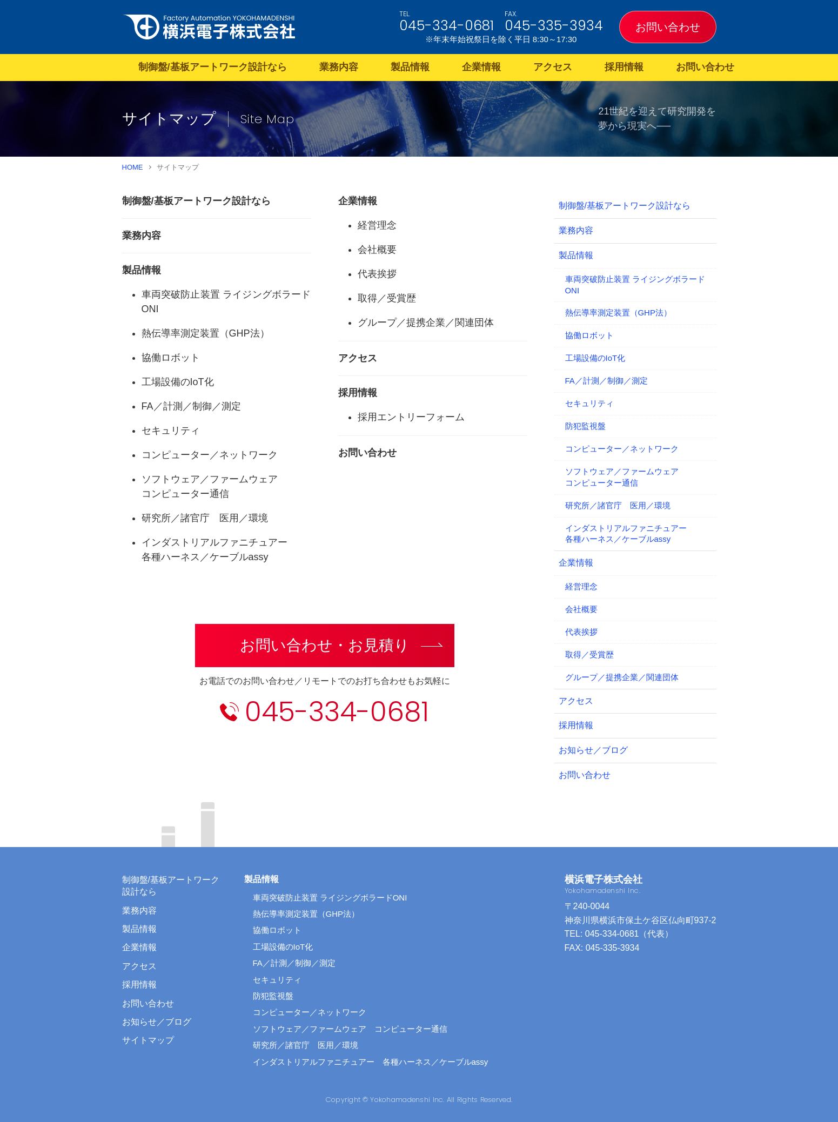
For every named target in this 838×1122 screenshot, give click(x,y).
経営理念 (377, 225)
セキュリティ (171, 430)
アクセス (552, 67)
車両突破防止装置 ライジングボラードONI (635, 284)
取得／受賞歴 (387, 298)
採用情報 (624, 67)
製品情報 (410, 67)
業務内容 (338, 67)
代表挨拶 (377, 273)
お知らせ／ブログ (593, 750)
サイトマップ (148, 1040)
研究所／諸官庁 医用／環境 (205, 518)
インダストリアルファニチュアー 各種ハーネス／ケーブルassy (370, 1061)
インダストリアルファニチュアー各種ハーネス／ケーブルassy (626, 533)
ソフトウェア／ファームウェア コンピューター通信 (350, 1028)
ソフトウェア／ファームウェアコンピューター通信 (622, 477)
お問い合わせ (667, 27)
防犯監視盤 (585, 426)
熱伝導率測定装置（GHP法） (206, 333)
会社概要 (377, 249)
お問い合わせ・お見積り (325, 645)
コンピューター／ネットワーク (210, 454)
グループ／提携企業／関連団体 (426, 322)
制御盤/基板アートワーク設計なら (212, 67)
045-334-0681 (446, 25)
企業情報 (481, 67)
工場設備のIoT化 (178, 382)
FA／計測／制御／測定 (191, 406)
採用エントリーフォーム (411, 417)
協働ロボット (171, 357)
